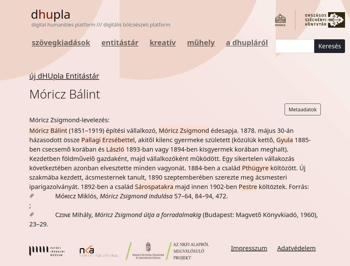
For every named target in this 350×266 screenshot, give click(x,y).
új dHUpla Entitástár (64, 76)
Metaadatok (303, 109)
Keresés (329, 46)
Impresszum (249, 248)
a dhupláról (247, 42)
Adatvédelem (296, 248)
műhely (201, 42)
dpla (51, 14)
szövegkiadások (61, 42)
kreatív (162, 42)
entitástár (120, 42)
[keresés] (295, 46)
